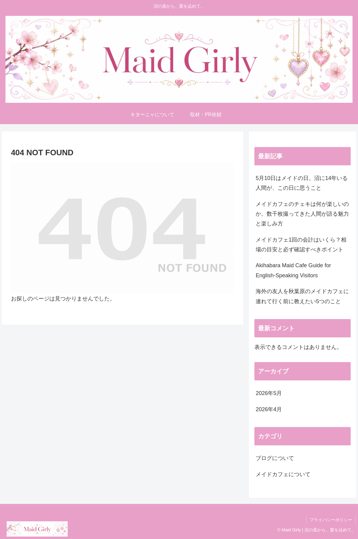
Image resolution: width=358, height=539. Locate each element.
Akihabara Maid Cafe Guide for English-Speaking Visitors (293, 270)
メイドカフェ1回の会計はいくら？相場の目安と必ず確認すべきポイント (301, 245)
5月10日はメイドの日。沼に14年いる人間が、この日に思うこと (302, 183)
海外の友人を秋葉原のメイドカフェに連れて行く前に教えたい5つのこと (302, 296)
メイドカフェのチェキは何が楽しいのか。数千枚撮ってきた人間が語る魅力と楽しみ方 (302, 214)
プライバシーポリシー (331, 519)
